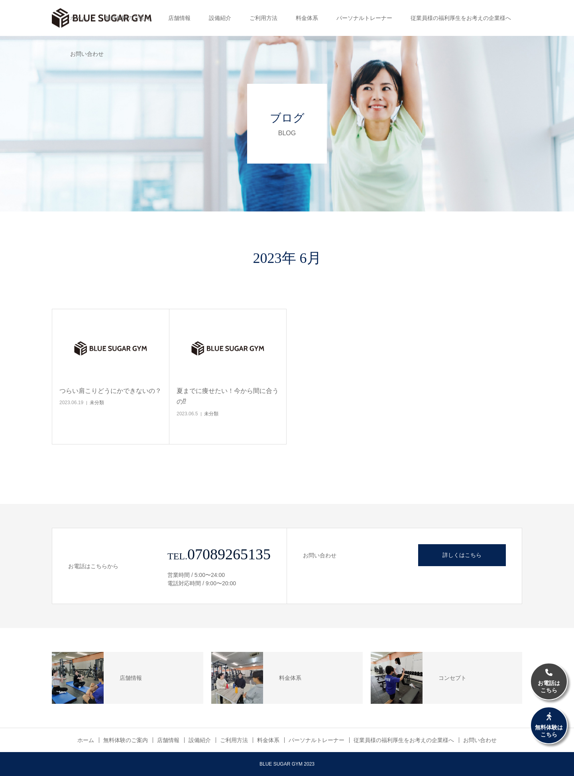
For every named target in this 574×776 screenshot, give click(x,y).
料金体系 (307, 18)
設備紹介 (220, 18)
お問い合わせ (87, 54)
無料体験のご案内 (127, 18)
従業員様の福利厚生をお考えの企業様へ (461, 18)
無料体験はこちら (549, 725)
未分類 (97, 402)
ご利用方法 (263, 18)
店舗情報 (179, 18)
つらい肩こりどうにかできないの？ (110, 390)
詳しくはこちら (462, 555)
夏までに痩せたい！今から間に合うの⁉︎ (228, 396)
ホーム (78, 18)
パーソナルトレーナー (364, 18)
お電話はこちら (549, 681)
